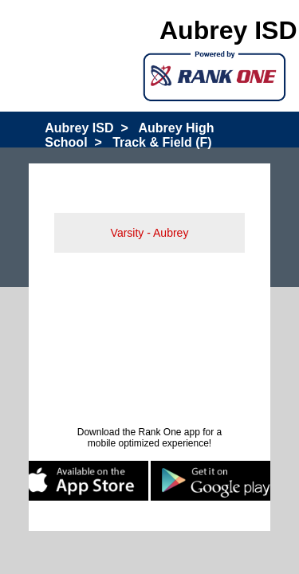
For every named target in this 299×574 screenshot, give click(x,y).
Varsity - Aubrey (150, 232)
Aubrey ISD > (86, 128)
